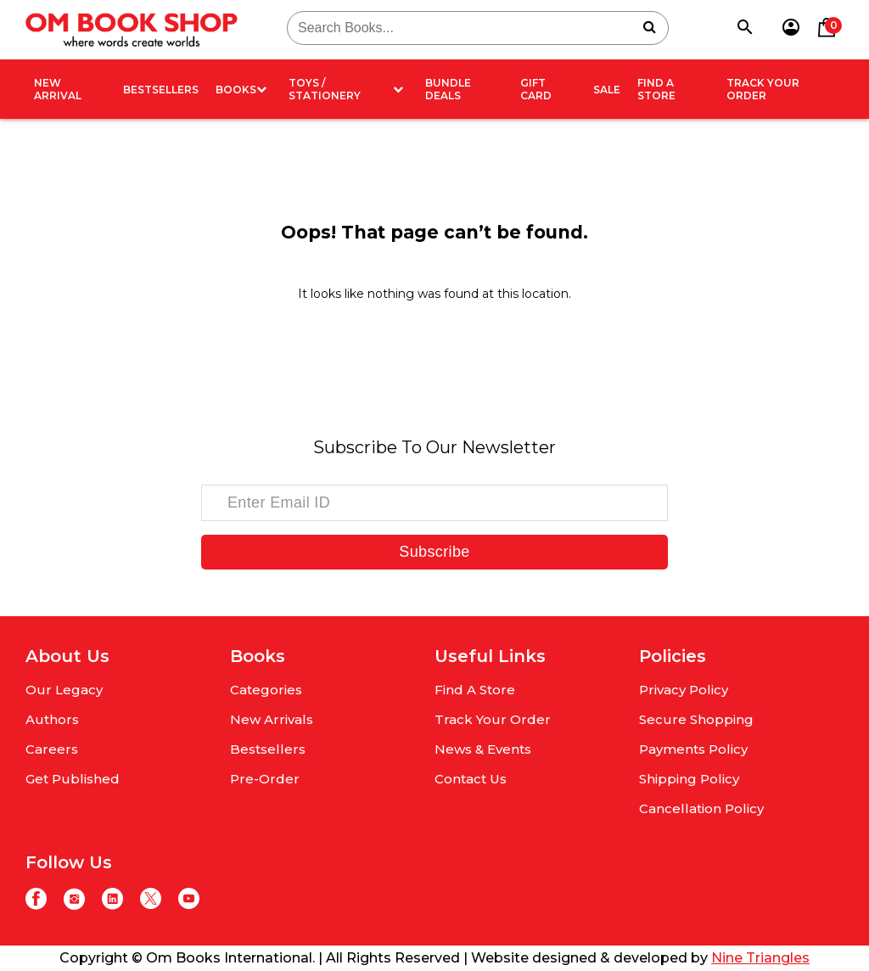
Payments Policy (693, 749)
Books (241, 89)
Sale (606, 89)
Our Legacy (64, 690)
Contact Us (470, 779)
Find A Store (656, 89)
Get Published (72, 779)
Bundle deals (448, 89)
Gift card (536, 89)
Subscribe (434, 551)
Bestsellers (161, 89)
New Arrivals (271, 719)
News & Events (482, 749)
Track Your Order (762, 89)
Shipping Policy (689, 779)
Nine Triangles (760, 958)
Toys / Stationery (345, 89)
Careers (51, 749)
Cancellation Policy (701, 808)
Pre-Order (265, 779)
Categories (266, 690)
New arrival (57, 89)
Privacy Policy (683, 690)
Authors (52, 719)
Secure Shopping (696, 719)
